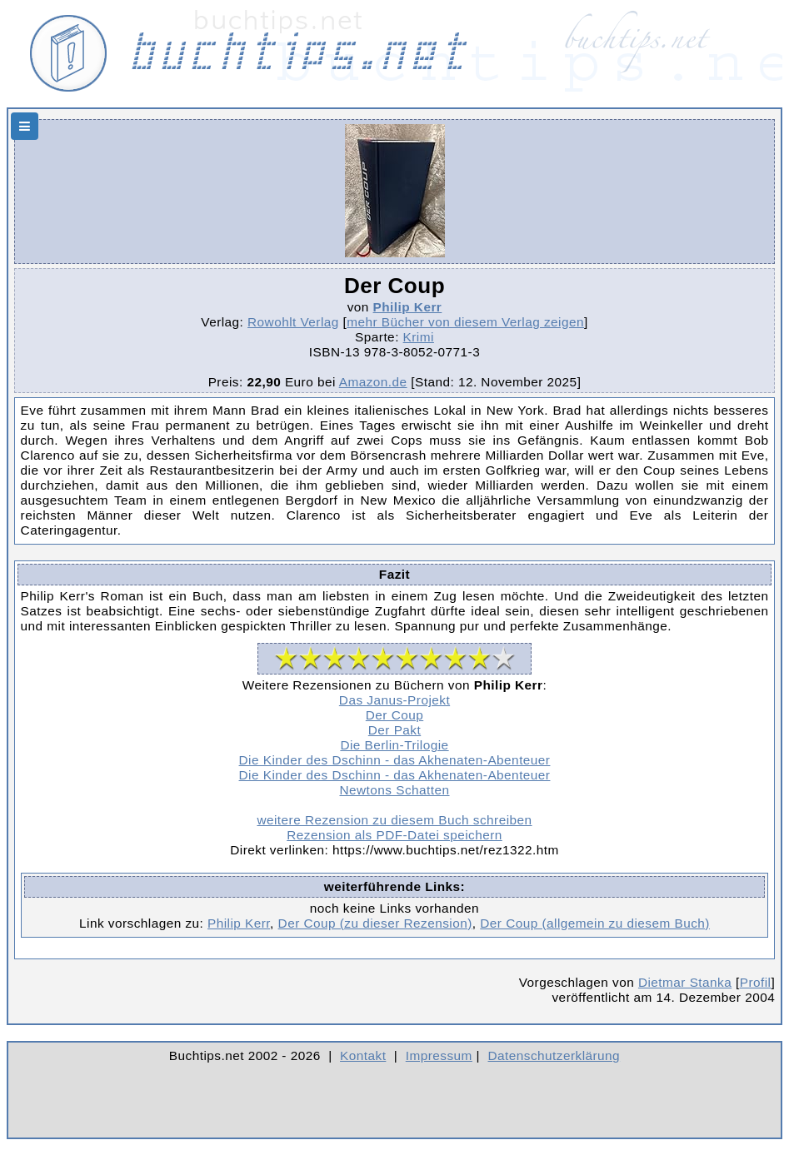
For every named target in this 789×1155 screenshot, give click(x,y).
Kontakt (363, 1055)
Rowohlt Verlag (293, 322)
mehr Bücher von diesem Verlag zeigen (465, 322)
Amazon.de (373, 382)
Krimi (418, 337)
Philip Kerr (407, 307)
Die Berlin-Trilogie (394, 745)
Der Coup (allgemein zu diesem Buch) (595, 923)
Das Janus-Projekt (394, 700)
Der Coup (394, 715)
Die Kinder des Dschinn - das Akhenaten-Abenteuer (395, 760)
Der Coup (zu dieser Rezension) (375, 923)
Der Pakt (394, 730)
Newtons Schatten (394, 790)
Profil (756, 982)
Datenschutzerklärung (554, 1055)
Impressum (439, 1055)
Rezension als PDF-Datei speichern (394, 835)
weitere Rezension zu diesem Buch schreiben (394, 820)
